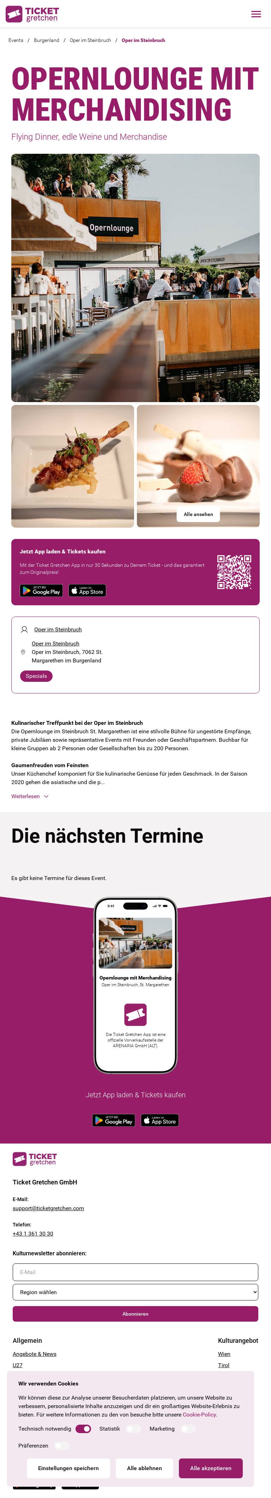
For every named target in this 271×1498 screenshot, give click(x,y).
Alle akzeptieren (210, 1468)
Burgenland (46, 40)
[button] (135, 796)
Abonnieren (135, 1314)
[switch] (83, 1429)
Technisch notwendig (44, 1428)
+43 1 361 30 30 (33, 1233)
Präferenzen (33, 1445)
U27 (18, 1365)
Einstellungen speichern (68, 1468)
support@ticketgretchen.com (48, 1208)
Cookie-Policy (199, 1414)
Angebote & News (34, 1354)
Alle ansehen (198, 514)
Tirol (223, 1365)
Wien (224, 1354)
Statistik (110, 1428)
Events (15, 40)
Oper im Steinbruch (90, 40)
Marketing (162, 1428)
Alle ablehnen (144, 1468)
